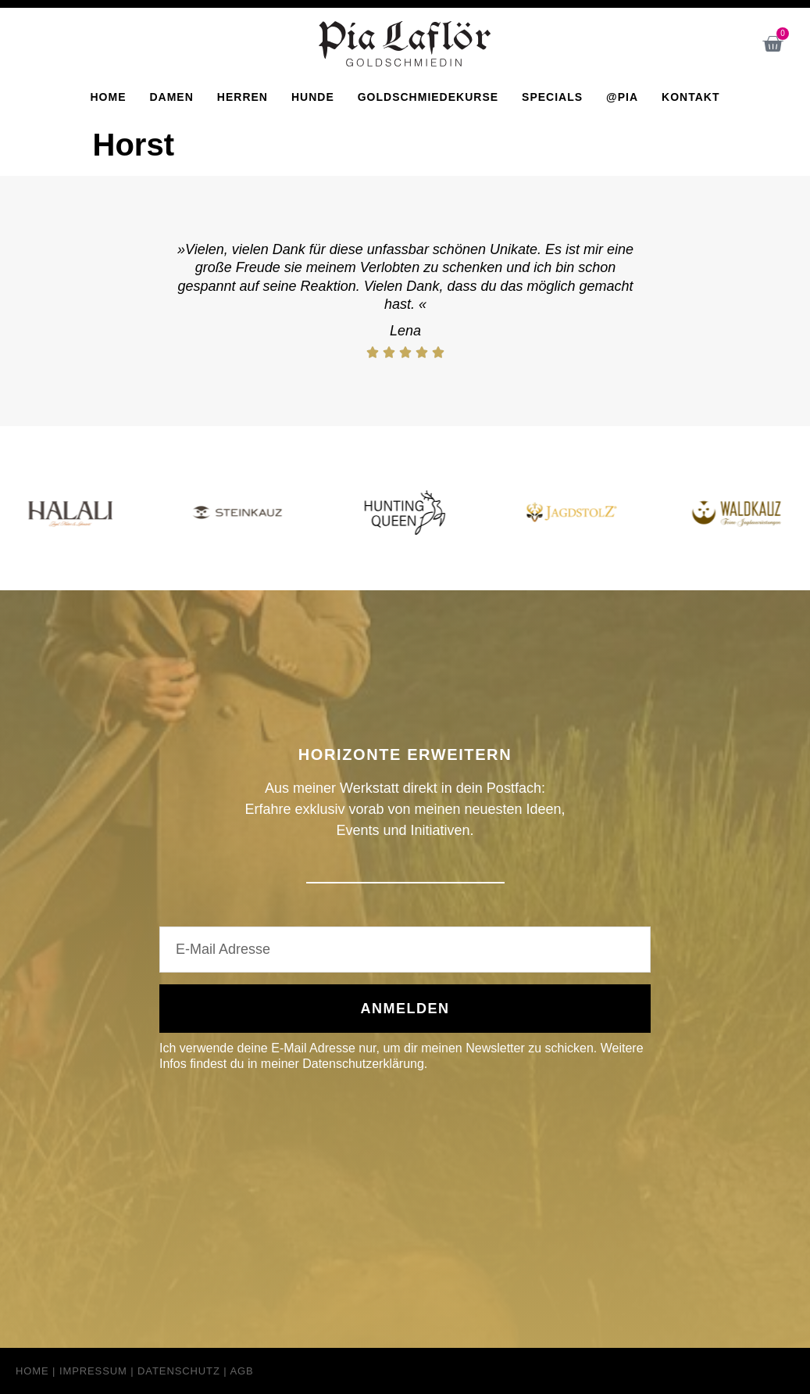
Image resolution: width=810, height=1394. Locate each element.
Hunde (312, 97)
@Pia (622, 97)
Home (108, 97)
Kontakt (690, 97)
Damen (171, 97)
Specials (552, 97)
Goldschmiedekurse (428, 97)
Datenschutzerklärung (363, 1063)
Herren (242, 97)
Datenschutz (178, 1371)
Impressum (93, 1371)
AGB (241, 1371)
